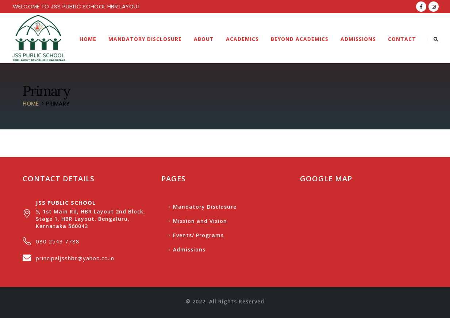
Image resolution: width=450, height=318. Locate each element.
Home (88, 38)
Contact (402, 38)
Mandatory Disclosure (145, 38)
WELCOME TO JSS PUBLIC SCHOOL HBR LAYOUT (77, 6)
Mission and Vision (200, 220)
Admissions (358, 38)
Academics (242, 38)
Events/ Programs (198, 235)
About (204, 38)
